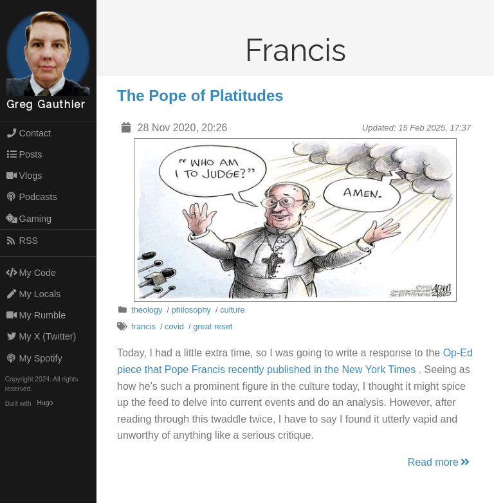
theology (146, 310)
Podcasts (31, 197)
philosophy (191, 310)
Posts (24, 154)
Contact (28, 133)
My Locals (33, 294)
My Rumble (36, 315)
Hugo (45, 403)
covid (174, 326)
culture (232, 310)
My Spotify (34, 358)
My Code (31, 273)
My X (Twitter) (41, 336)
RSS (22, 240)
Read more (439, 462)
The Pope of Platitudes (200, 95)
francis (143, 326)
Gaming (28, 219)
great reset (212, 326)
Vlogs (24, 175)
